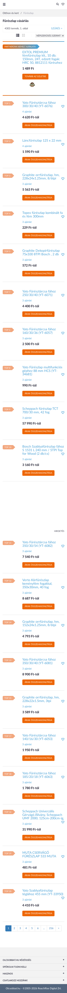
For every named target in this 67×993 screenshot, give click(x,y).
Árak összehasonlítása (38, 125)
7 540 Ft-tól (30, 557)
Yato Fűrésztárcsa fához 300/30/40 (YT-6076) (39, 104)
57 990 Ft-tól (31, 423)
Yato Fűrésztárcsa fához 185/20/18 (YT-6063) (39, 775)
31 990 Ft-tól (31, 829)
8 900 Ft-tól (30, 674)
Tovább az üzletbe (35, 76)
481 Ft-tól (29, 867)
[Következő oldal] (59, 928)
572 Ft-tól (29, 265)
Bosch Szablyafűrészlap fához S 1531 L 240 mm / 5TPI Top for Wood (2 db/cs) (43, 450)
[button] (61, 4)
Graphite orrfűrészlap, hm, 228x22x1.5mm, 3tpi (40, 699)
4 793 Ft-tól (30, 636)
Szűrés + (56, 28)
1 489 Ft (28, 68)
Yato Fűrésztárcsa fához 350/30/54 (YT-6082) (39, 544)
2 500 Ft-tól (30, 344)
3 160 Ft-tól (30, 465)
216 (51, 928)
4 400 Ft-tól (30, 306)
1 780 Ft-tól (30, 788)
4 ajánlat (27, 112)
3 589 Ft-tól (30, 712)
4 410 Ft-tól (30, 905)
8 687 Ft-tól (30, 598)
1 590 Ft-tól (30, 152)
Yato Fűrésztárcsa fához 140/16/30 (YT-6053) (39, 737)
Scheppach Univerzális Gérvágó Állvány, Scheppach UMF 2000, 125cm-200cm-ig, (43, 815)
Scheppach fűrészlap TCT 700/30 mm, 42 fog (40, 410)
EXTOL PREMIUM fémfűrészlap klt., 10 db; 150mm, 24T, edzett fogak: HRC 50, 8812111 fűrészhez (42, 57)
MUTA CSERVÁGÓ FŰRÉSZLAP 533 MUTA (39, 854)
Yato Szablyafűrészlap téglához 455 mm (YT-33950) (42, 892)
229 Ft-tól (29, 227)
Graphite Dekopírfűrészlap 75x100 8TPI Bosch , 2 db (41, 252)
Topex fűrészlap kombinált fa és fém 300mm (42, 214)
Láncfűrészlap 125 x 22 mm (41, 140)
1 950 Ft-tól (30, 750)
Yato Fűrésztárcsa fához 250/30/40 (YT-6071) (39, 293)
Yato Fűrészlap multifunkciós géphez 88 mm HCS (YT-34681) (42, 371)
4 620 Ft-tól (30, 117)
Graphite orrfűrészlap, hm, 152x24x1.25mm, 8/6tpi (40, 623)
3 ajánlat (27, 184)
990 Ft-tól (29, 385)
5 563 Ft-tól (30, 189)
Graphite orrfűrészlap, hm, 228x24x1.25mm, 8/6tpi (40, 177)
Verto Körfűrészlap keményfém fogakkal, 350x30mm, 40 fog (37, 584)
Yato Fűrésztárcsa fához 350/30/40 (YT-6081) (39, 661)
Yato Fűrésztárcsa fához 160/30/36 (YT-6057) (39, 331)
